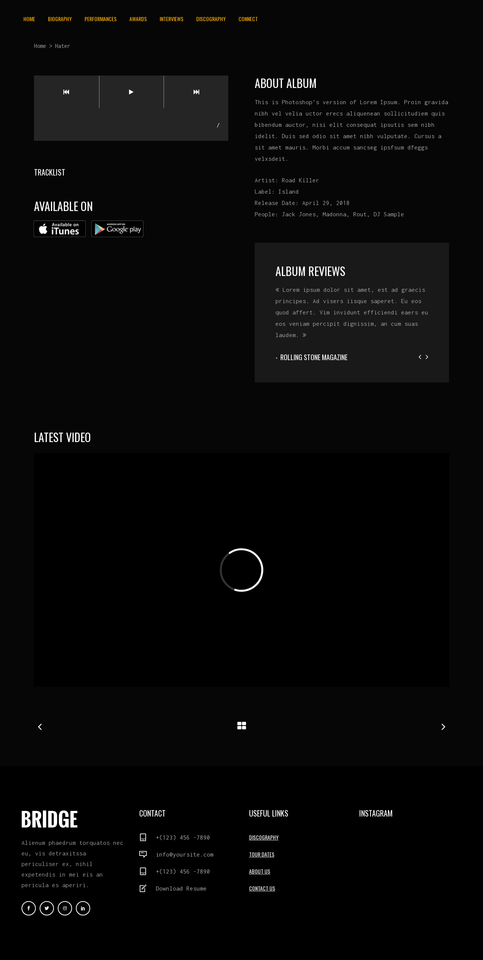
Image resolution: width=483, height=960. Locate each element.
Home (40, 46)
